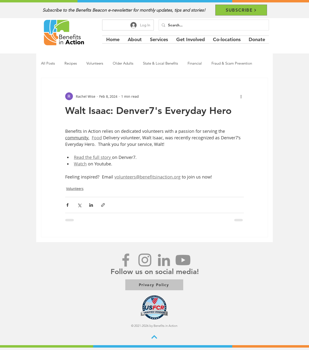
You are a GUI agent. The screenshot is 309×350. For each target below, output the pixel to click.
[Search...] (213, 25)
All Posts (48, 63)
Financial (195, 63)
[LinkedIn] (164, 260)
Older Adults (123, 63)
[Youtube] (183, 260)
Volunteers (94, 63)
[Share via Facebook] (67, 205)
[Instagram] (145, 260)
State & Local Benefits (160, 63)
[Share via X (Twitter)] (79, 205)
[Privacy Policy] (154, 284)
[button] (159, 39)
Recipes (70, 63)
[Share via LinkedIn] (91, 205)
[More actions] (241, 96)
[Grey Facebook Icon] (125, 260)
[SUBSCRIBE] (241, 10)
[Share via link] (103, 205)
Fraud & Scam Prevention (231, 63)
